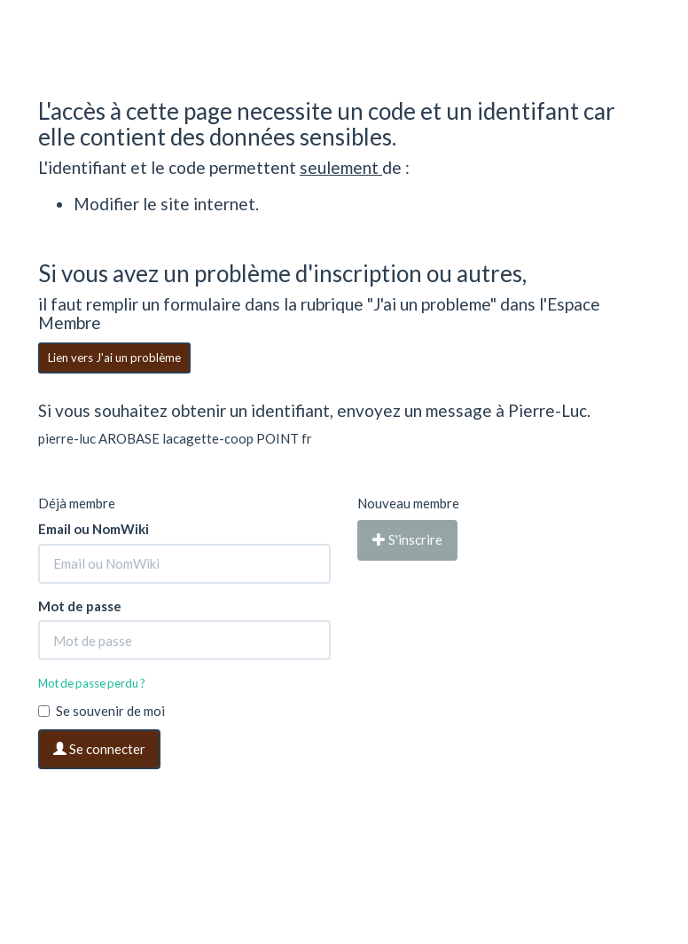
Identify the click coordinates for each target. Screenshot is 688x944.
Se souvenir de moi (101, 711)
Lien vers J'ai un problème (114, 357)
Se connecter (99, 749)
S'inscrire (407, 539)
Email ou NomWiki (93, 529)
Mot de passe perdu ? (91, 683)
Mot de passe (79, 606)
